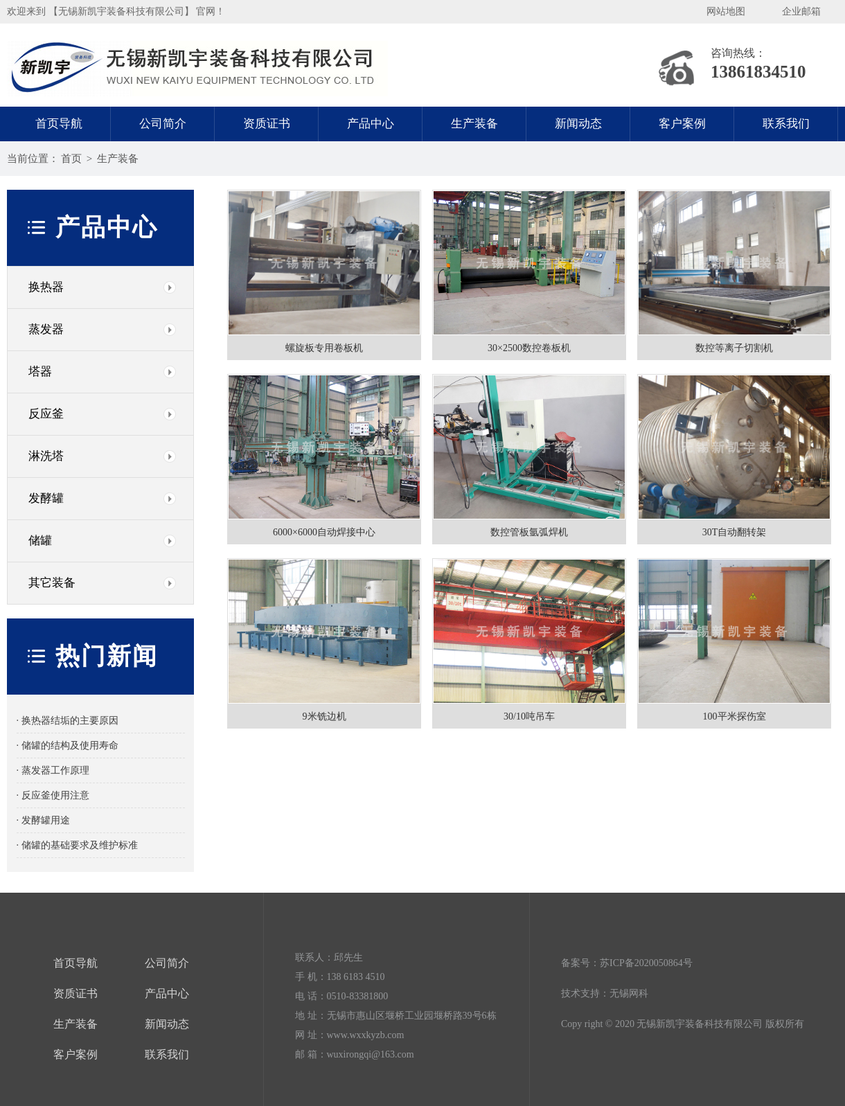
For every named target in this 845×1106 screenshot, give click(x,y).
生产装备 (474, 123)
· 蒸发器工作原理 (53, 770)
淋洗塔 (46, 456)
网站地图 (725, 11)
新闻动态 (578, 123)
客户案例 (682, 123)
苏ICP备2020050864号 (646, 963)
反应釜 (46, 413)
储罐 (40, 540)
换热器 (46, 287)
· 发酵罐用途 (43, 820)
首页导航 (58, 123)
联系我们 (786, 123)
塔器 (40, 371)
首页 (71, 158)
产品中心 (370, 123)
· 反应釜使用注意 (53, 795)
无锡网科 (629, 993)
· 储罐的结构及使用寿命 (67, 745)
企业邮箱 (801, 11)
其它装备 (51, 582)
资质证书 (266, 123)
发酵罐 (46, 498)
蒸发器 (46, 329)
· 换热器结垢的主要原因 (67, 720)
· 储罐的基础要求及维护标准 (77, 845)
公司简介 (162, 123)
